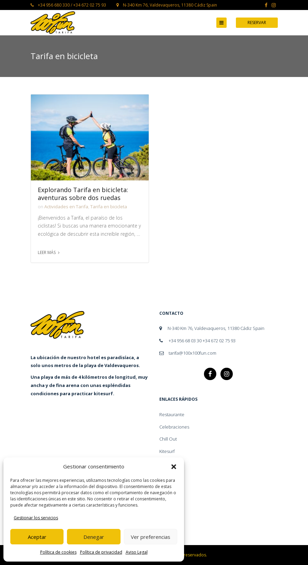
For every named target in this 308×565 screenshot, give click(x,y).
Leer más (47, 252)
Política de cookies (58, 552)
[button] (173, 466)
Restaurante (171, 414)
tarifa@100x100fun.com (187, 353)
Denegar (93, 536)
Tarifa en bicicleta (108, 206)
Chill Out (168, 439)
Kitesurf (167, 451)
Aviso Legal (137, 552)
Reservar (257, 22)
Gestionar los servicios (36, 518)
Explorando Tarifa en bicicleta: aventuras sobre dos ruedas (83, 194)
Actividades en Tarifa (66, 206)
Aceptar (37, 536)
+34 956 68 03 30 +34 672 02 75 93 (197, 340)
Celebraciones (174, 427)
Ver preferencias (150, 536)
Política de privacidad (101, 552)
